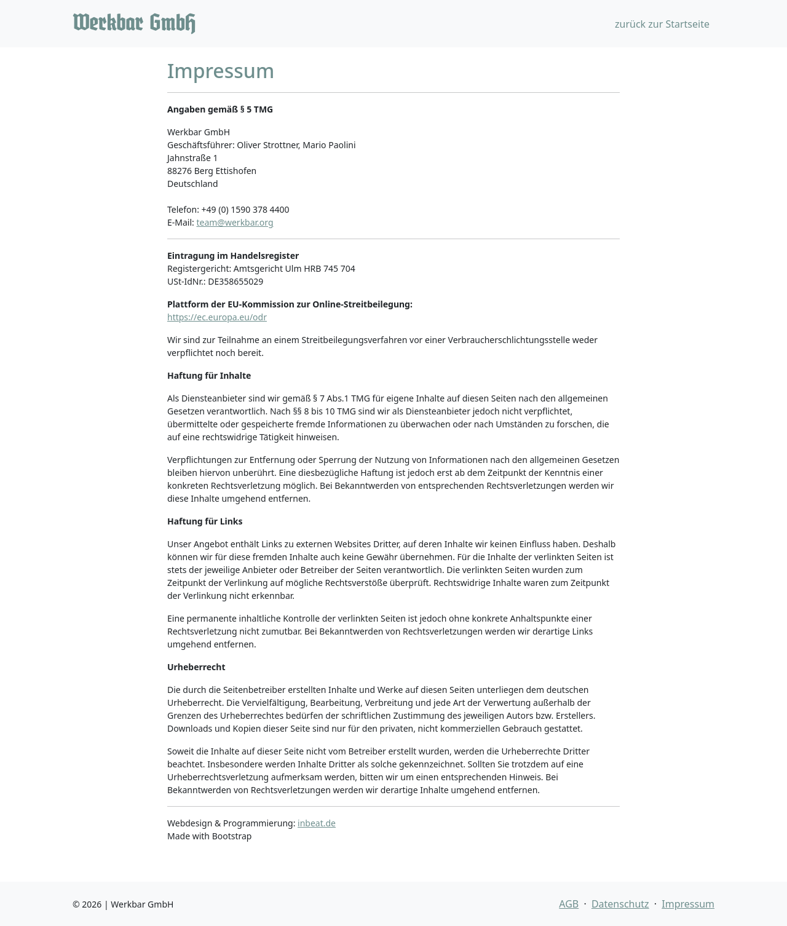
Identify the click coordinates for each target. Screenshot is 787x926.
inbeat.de (317, 823)
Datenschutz (620, 904)
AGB (569, 904)
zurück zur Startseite (662, 24)
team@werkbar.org (234, 222)
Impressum (688, 904)
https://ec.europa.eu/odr (217, 317)
